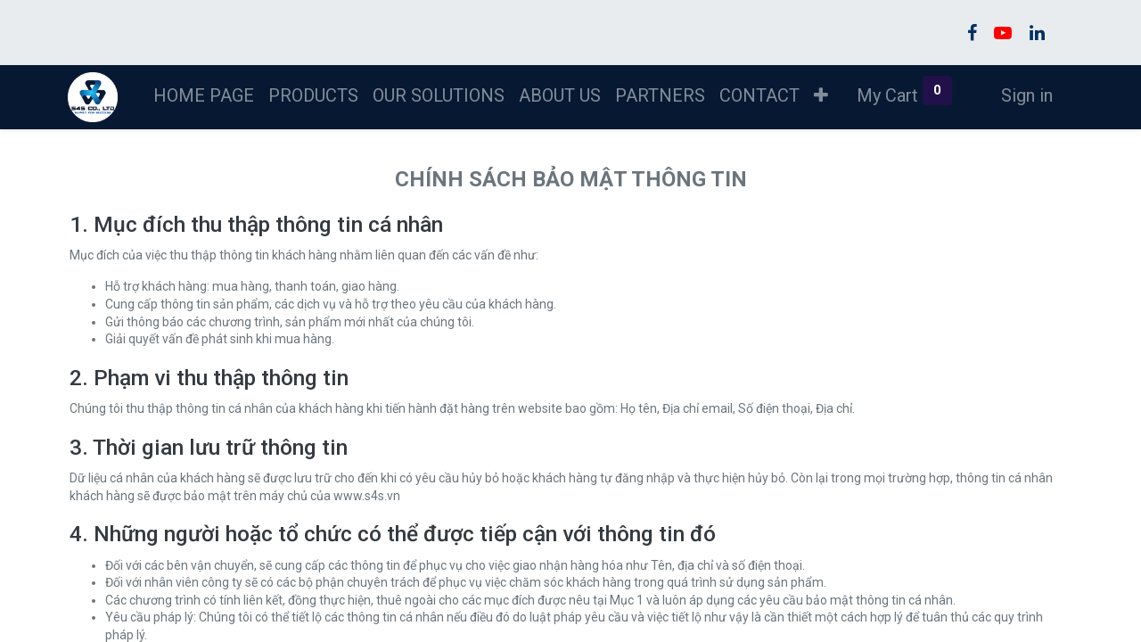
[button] (823, 95)
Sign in (1024, 95)
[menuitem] (205, 95)
